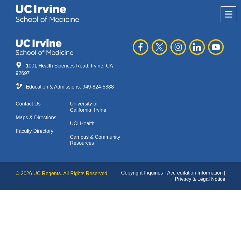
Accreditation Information (195, 172)
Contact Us (28, 103)
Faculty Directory (34, 131)
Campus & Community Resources (95, 140)
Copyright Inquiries (142, 172)
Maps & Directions (36, 117)
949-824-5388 (98, 86)
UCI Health (82, 123)
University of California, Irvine (88, 106)
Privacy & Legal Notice (200, 179)
